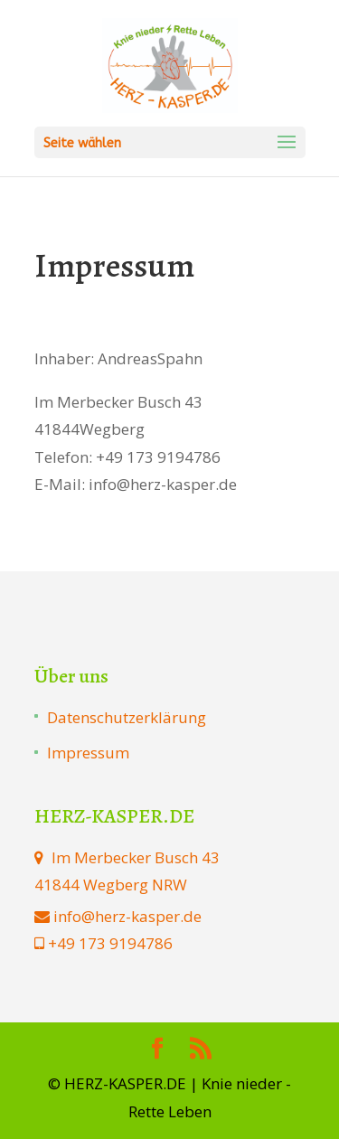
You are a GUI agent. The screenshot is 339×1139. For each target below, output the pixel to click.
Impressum (88, 752)
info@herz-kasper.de (127, 916)
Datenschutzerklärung (126, 717)
